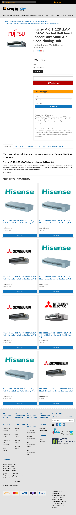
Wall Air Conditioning (31, 437)
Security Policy (17, 447)
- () (70, 15)
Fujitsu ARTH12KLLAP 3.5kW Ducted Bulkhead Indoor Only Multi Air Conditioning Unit (32, 23)
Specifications (19, 146)
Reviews (33, 146)
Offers (46, 15)
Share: (38, 51)
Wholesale (25, 15)
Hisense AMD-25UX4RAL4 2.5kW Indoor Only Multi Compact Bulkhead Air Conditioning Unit (19, 222)
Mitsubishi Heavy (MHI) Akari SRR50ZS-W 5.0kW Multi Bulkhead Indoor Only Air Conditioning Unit (56, 390)
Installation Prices (36, 15)
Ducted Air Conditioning (31, 431)
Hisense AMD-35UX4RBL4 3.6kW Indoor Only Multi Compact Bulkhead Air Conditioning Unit (55, 222)
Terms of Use (17, 429)
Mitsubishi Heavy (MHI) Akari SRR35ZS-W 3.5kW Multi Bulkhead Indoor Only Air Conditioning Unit (19, 334)
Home (6, 21)
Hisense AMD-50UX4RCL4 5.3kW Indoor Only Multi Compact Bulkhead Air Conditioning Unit (55, 278)
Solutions (16, 15)
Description (7, 146)
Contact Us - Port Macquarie (7, 442)
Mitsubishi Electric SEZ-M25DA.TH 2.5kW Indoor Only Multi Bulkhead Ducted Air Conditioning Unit (56, 335)
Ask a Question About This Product (54, 146)
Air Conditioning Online (31, 444)
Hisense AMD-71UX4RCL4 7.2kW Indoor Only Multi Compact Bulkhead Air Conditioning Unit (19, 390)
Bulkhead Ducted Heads (40, 21)
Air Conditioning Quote (31, 452)
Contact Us (61, 15)
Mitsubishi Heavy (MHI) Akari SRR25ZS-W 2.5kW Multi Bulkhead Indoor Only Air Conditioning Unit (19, 278)
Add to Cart (53, 83)
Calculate (53, 106)
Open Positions (42, 440)
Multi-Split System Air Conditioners (21, 21)
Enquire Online (5, 449)
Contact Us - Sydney (7, 435)
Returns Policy (17, 441)
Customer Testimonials (43, 429)
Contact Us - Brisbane (7, 429)
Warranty (53, 15)
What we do (7, 15)
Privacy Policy (17, 435)
